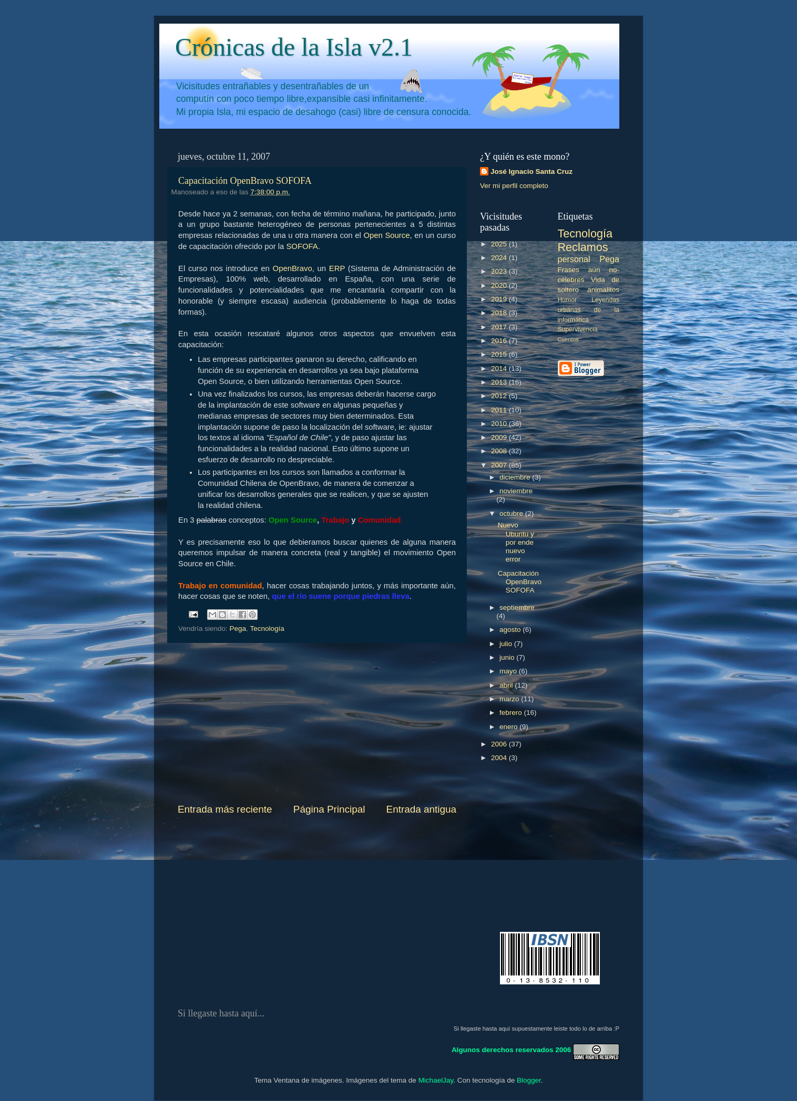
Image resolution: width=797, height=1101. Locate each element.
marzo (510, 699)
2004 (500, 758)
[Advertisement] (317, 722)
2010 (500, 424)
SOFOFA (302, 246)
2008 (500, 451)
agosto (511, 629)
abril (507, 685)
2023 (500, 271)
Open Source (386, 235)
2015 (500, 354)
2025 (500, 244)
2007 (500, 465)
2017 (500, 327)
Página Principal (329, 809)
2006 (500, 744)
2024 (500, 258)
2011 (500, 410)
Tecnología (267, 628)
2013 (500, 382)
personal (574, 259)
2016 (500, 341)
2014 (500, 368)
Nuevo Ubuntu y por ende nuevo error (516, 542)
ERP (337, 268)
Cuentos (568, 339)
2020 (500, 285)
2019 (500, 299)
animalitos (603, 290)
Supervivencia (578, 329)
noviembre (516, 491)
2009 (500, 437)
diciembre (515, 477)
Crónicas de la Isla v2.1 (294, 47)
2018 (500, 313)
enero (509, 727)
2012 (500, 396)
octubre (512, 513)
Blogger (529, 1080)
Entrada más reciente (225, 809)
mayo (509, 671)
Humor (567, 300)
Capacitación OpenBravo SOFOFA (245, 180)
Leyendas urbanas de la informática (589, 310)
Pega (238, 628)
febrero (511, 712)
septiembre (517, 607)
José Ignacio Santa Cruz (532, 171)
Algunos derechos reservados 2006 (511, 1049)
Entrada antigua (421, 809)
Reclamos (583, 247)
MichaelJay (436, 1080)
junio (507, 657)
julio (506, 644)
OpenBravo (292, 268)
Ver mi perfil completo (514, 186)
